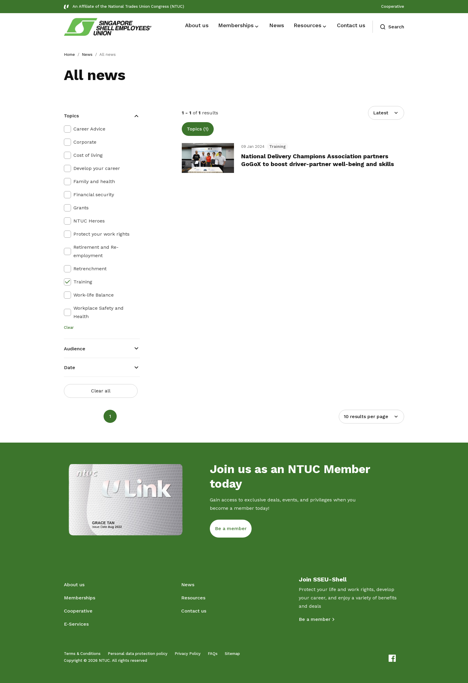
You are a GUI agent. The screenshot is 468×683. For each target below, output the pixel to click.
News (87, 54)
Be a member (314, 619)
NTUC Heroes (89, 221)
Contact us (193, 611)
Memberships (79, 598)
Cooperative (392, 6)
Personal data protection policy (137, 653)
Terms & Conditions (82, 653)
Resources (193, 598)
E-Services (76, 624)
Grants (81, 208)
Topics (71, 116)
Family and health (94, 181)
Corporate (84, 142)
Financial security (93, 194)
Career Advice (89, 129)
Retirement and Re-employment (95, 251)
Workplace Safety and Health (98, 312)
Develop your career (96, 168)
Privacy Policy (188, 653)
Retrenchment (90, 268)
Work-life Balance (93, 295)
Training (82, 282)
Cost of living (88, 155)
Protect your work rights (101, 234)
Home (69, 54)
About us (74, 584)
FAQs (213, 653)
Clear (69, 327)
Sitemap (232, 653)
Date (69, 367)
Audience (74, 349)
